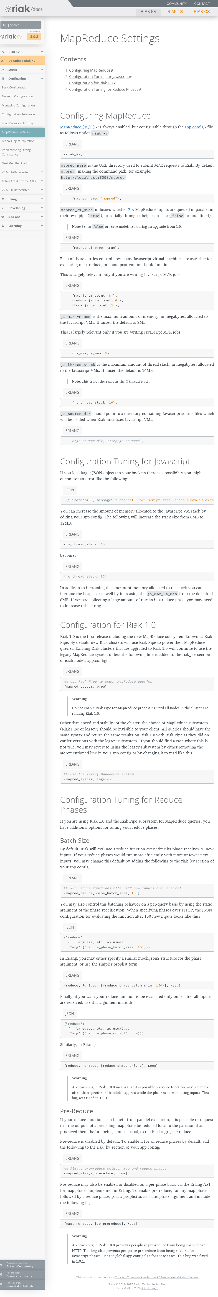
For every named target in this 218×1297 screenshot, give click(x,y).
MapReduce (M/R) (77, 127)
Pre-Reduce (76, 1111)
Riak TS (175, 11)
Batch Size (74, 840)
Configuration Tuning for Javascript (99, 76)
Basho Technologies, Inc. (150, 1284)
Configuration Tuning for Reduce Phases (103, 89)
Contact (202, 3)
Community (177, 3)
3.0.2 (40, 36)
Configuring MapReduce (89, 70)
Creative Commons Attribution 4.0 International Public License (157, 1277)
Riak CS (202, 11)
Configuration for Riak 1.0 (91, 82)
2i (130, 209)
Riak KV (148, 11)
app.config (194, 127)
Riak (17, 36)
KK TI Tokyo (149, 1288)
